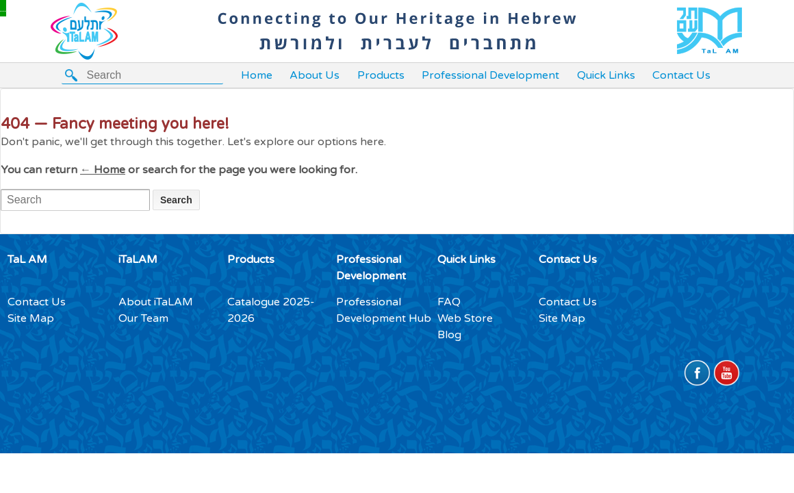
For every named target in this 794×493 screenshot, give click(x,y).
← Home (102, 170)
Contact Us (681, 75)
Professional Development (490, 75)
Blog (449, 335)
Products (381, 75)
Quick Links (606, 75)
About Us (315, 75)
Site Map (31, 318)
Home (256, 75)
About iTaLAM (155, 302)
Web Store (465, 318)
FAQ (449, 302)
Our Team (143, 318)
